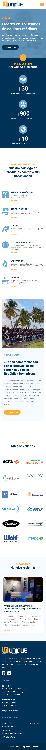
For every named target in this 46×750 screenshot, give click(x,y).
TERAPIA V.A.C (7, 726)
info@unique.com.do (10, 711)
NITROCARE (35, 723)
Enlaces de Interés (10, 717)
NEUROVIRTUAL (8, 737)
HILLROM (6, 730)
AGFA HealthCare (9, 723)
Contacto (6, 680)
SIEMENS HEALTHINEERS (12, 733)
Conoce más (10, 47)
